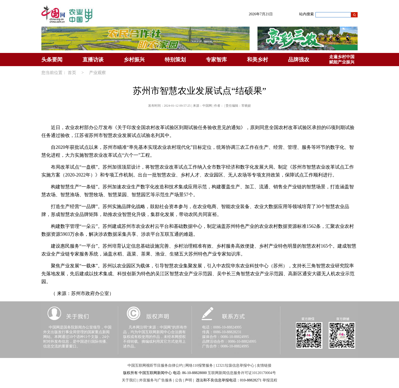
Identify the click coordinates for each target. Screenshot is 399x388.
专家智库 (216, 59)
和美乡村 (257, 59)
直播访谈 (93, 59)
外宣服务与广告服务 (155, 380)
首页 (72, 72)
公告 (178, 380)
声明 (188, 380)
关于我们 (129, 380)
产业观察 (97, 72)
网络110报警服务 (199, 365)
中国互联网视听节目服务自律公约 (155, 365)
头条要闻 (51, 59)
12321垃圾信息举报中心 (235, 365)
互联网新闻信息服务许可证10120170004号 (242, 373)
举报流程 (269, 380)
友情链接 (264, 365)
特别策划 (175, 59)
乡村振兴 (134, 59)
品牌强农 (298, 59)
